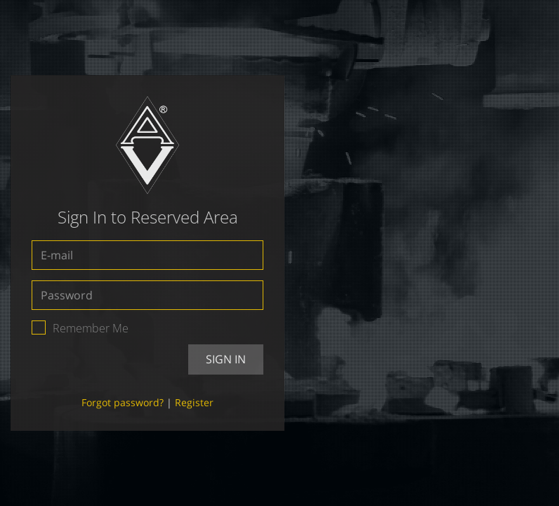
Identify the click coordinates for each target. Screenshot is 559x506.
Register (194, 402)
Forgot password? (122, 402)
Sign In (226, 359)
